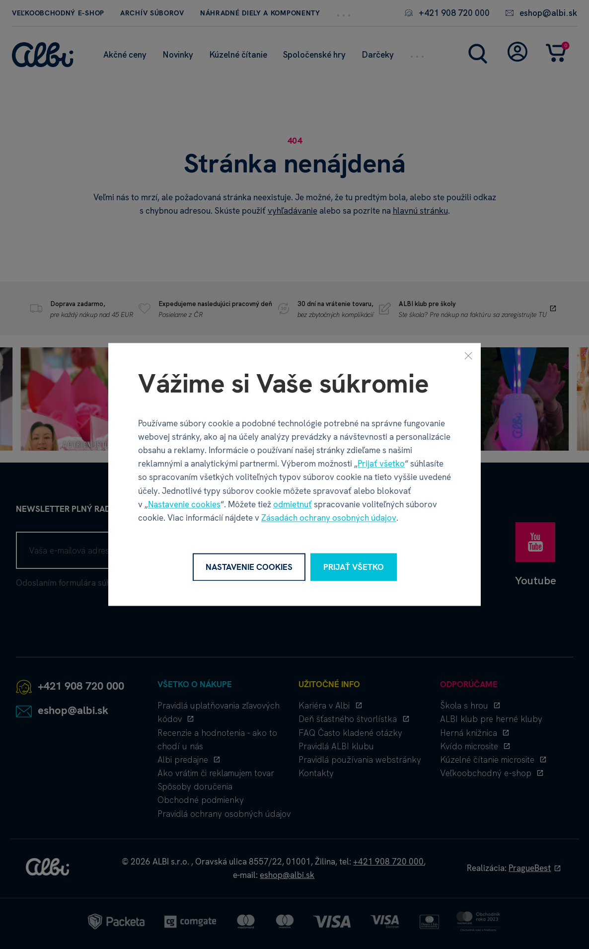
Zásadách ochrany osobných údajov (328, 517)
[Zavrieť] (468, 355)
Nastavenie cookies (184, 504)
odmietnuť (292, 504)
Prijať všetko (381, 464)
